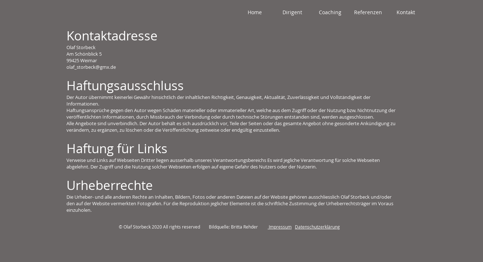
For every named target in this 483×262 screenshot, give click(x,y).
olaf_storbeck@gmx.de (91, 67)
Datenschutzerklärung (317, 227)
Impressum (280, 227)
